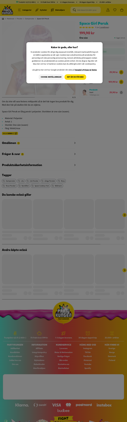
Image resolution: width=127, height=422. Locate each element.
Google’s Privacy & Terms (86, 69)
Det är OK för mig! (75, 77)
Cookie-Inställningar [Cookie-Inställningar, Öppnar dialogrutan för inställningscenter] (50, 77)
